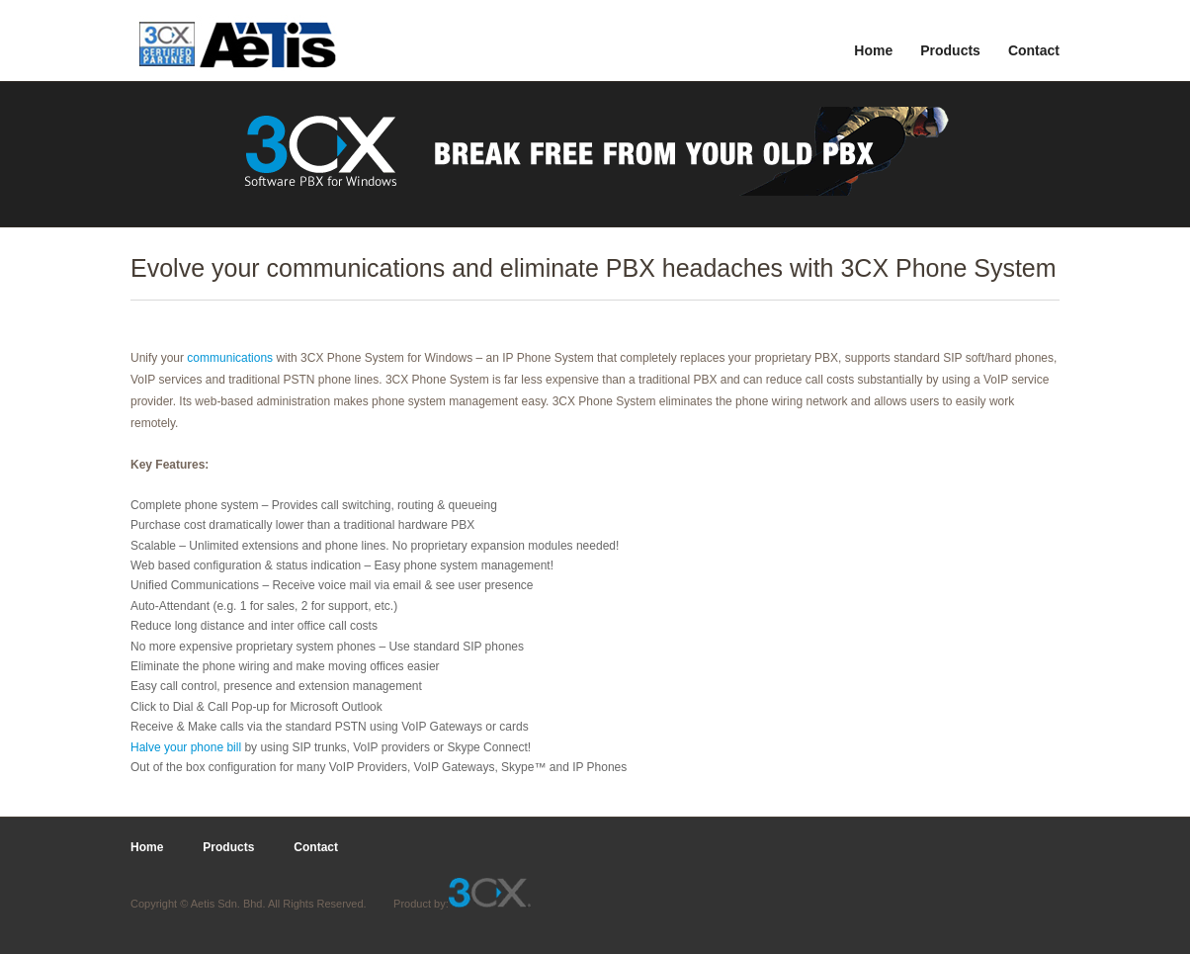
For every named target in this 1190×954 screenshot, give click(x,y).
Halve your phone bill (185, 747)
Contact (1034, 50)
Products (950, 50)
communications (228, 358)
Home (873, 50)
